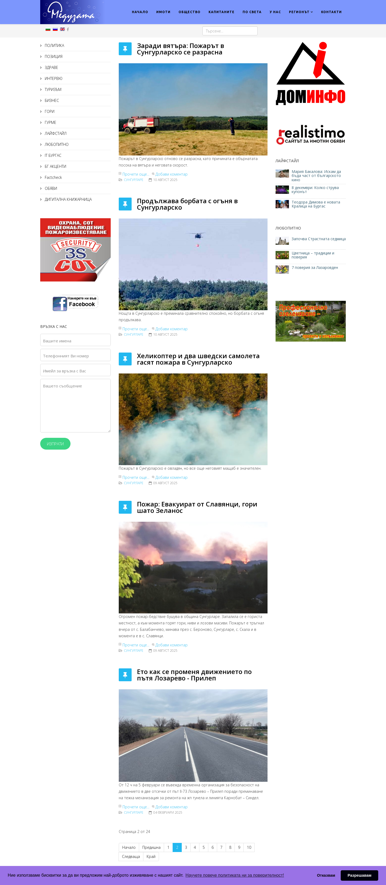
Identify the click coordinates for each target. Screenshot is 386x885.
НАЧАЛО (140, 12)
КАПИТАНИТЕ (222, 12)
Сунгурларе (133, 179)
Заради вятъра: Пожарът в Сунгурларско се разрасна (180, 48)
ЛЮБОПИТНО (56, 144)
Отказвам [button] (326, 875)
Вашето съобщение (62, 385)
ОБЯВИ (50, 188)
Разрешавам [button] (360, 875)
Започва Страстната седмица (319, 238)
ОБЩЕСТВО (190, 12)
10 (249, 847)
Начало (129, 847)
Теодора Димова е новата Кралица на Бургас (316, 204)
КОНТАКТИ (331, 12)
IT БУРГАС (52, 155)
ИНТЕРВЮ (53, 78)
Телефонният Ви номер (66, 355)
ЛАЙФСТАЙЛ (55, 133)
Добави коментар (171, 174)
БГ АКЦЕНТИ (55, 166)
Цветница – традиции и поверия (313, 255)
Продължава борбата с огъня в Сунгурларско (187, 204)
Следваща (131, 856)
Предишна (151, 847)
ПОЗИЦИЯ (53, 56)
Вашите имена (57, 340)
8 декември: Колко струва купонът (315, 189)
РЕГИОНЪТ (299, 12)
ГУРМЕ (50, 122)
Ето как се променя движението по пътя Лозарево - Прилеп (194, 674)
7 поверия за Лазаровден (315, 267)
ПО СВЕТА (252, 12)
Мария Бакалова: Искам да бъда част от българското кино (316, 175)
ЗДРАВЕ (51, 67)
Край (151, 856)
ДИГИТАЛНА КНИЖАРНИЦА (68, 199)
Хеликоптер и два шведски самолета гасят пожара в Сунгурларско (198, 358)
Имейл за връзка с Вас (64, 370)
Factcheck (53, 177)
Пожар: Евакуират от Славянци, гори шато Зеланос (197, 507)
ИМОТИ (163, 12)
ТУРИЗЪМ (52, 89)
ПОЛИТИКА (54, 45)
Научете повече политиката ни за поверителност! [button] (234, 875)
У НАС (275, 12)
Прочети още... (136, 174)
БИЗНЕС (51, 100)
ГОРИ (49, 111)
